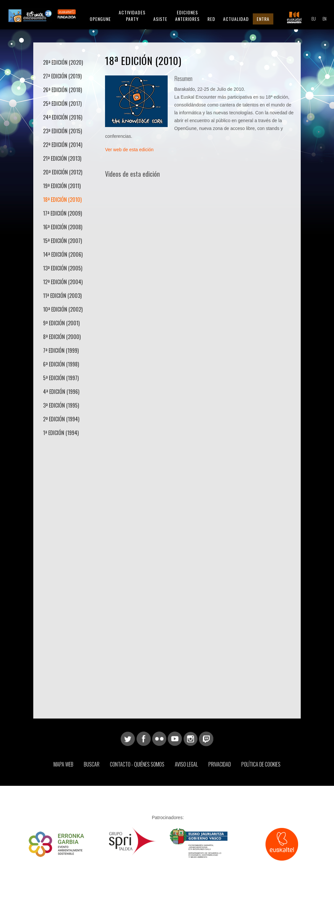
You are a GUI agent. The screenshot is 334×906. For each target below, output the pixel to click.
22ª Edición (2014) (62, 145)
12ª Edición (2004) (63, 282)
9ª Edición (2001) (61, 323)
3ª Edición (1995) (61, 405)
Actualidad (236, 18)
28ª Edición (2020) (63, 62)
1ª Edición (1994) (61, 433)
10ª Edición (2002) (63, 309)
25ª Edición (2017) (62, 103)
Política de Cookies (261, 764)
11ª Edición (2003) (62, 295)
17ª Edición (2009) (62, 213)
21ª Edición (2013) (62, 158)
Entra (263, 18)
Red (211, 18)
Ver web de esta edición (129, 149)
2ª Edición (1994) (61, 419)
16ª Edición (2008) (62, 227)
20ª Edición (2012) (62, 172)
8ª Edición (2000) (62, 337)
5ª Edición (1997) (61, 378)
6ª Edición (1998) (61, 364)
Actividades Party (132, 15)
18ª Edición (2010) (62, 199)
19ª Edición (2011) (62, 186)
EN (324, 18)
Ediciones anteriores (187, 15)
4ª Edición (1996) (61, 392)
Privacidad (219, 764)
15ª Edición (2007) (62, 241)
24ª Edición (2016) (62, 117)
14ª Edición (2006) (63, 254)
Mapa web (63, 764)
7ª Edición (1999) (61, 350)
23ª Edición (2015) (62, 131)
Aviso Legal (186, 764)
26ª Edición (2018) (62, 90)
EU (313, 18)
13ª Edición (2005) (62, 268)
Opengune (100, 18)
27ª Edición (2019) (62, 76)
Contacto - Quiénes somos (137, 764)
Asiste (160, 18)
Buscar (91, 764)
